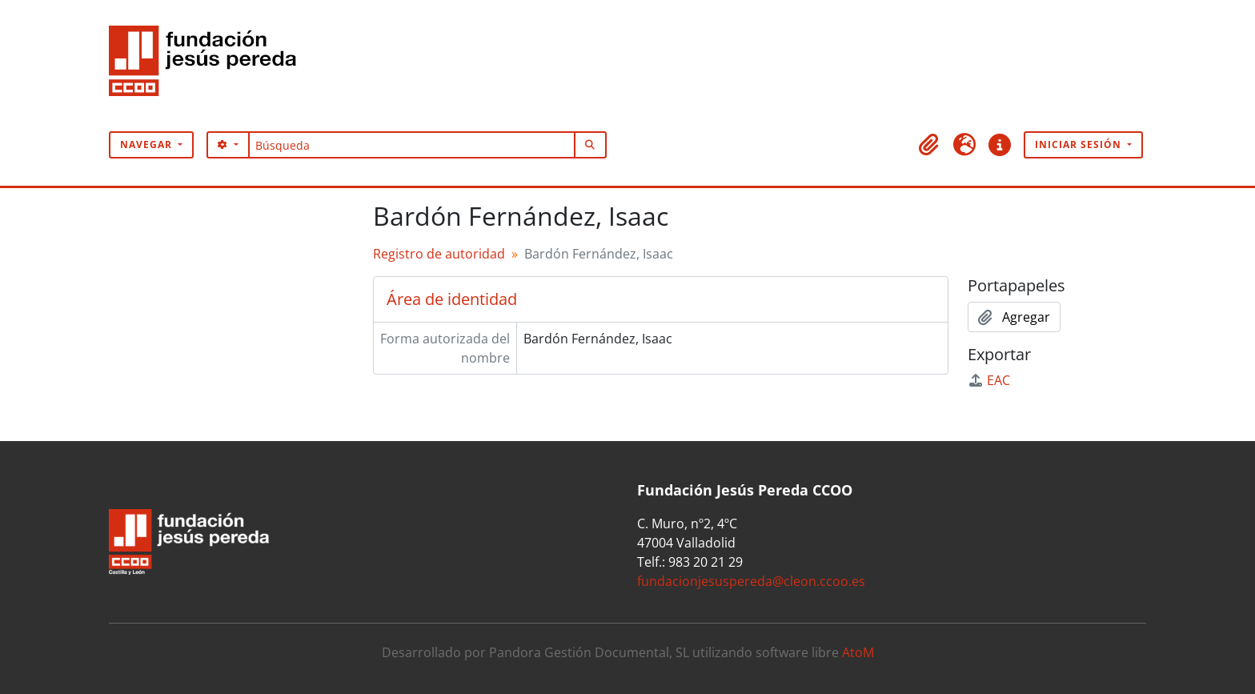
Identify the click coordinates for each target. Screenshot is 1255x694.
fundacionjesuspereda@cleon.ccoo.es (751, 581)
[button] (929, 144)
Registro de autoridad (439, 254)
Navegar (147, 144)
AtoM (858, 652)
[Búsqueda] (412, 144)
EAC (989, 380)
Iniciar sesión (1080, 144)
